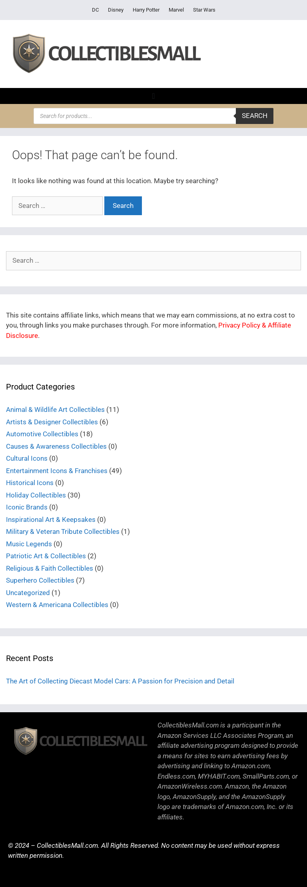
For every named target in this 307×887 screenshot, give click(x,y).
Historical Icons (30, 483)
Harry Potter (146, 10)
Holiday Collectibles (36, 495)
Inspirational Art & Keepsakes (51, 519)
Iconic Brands (27, 507)
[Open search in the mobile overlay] (153, 116)
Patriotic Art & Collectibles (46, 556)
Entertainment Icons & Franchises (57, 471)
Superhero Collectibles (40, 580)
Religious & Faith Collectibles (49, 568)
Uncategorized (28, 593)
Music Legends (29, 544)
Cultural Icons (27, 458)
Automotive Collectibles (42, 434)
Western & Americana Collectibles (57, 605)
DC (95, 10)
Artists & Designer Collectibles (52, 422)
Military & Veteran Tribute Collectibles (63, 531)
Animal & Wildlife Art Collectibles (55, 410)
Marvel (176, 10)
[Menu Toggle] (153, 96)
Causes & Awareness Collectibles (56, 446)
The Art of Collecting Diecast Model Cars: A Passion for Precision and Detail (120, 681)
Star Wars (204, 10)
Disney (116, 10)
